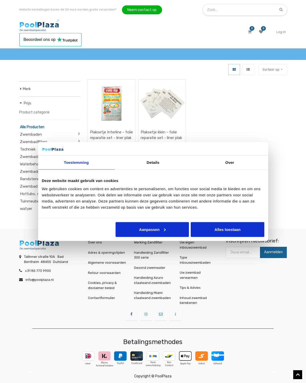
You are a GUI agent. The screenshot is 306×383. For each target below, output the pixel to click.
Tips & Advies (191, 287)
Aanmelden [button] (273, 252)
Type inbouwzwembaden (195, 260)
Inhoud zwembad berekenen (194, 300)
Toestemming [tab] (76, 162)
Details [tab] (153, 162)
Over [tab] (229, 162)
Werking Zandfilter (148, 242)
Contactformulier (101, 298)
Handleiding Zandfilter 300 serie (151, 255)
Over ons (95, 242)
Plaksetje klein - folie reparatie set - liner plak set (161, 138)
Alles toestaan (227, 229)
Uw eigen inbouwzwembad (194, 245)
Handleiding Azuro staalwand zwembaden (152, 280)
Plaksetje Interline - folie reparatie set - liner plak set (111, 138)
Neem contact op (141, 10)
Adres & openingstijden (106, 252)
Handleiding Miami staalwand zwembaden (152, 295)
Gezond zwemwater (149, 268)
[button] (272, 69)
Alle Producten (32, 127)
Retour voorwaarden (104, 273)
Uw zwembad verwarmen (191, 275)
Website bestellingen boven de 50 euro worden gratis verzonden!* (68, 9)
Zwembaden (31, 134)
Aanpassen (152, 229)
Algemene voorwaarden (107, 262)
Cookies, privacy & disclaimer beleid (102, 285)
